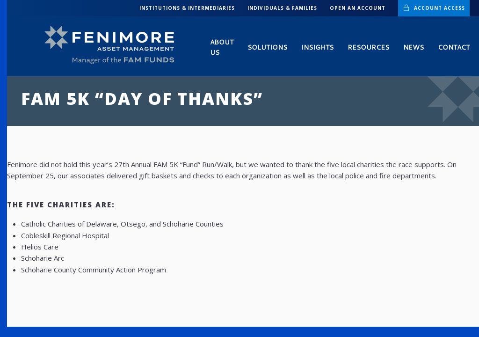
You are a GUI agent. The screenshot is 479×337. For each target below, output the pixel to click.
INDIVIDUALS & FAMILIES (282, 8)
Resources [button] (368, 47)
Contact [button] (454, 47)
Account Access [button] (434, 7)
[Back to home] (113, 45)
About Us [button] (221, 47)
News (413, 47)
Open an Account (357, 8)
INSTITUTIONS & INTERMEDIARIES (187, 8)
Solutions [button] (267, 47)
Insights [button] (317, 47)
